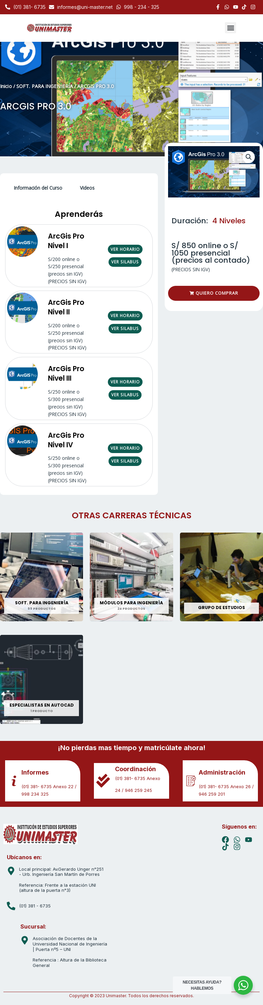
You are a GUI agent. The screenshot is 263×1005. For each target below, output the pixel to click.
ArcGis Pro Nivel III (66, 373)
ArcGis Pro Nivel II (66, 307)
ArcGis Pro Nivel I (66, 240)
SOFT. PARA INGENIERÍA (44, 86)
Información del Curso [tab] (38, 188)
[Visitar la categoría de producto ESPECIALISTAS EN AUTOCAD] (41, 679)
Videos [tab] (87, 188)
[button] (230, 27)
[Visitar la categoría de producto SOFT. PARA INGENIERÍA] (41, 577)
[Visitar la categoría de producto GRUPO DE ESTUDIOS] (221, 577)
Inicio (6, 86)
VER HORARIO (125, 249)
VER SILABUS (125, 261)
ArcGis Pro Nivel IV (66, 440)
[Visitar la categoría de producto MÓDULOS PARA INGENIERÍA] (131, 577)
